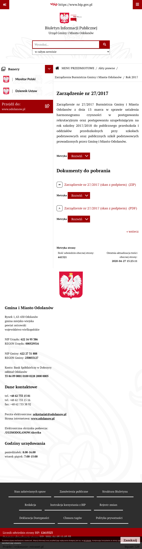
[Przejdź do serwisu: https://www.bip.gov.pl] (71, 4)
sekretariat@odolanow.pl (49, 414)
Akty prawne (106, 68)
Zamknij (130, 540)
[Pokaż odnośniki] (4, 4)
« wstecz (132, 231)
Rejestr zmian (108, 505)
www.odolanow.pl (43, 418)
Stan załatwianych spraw (30, 491)
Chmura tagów (72, 518)
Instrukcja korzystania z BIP (68, 505)
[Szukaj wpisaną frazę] (105, 44)
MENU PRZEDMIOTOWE (78, 68)
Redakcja (30, 505)
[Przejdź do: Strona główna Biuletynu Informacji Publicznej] (57, 68)
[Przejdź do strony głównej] (71, 25)
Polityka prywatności (109, 518)
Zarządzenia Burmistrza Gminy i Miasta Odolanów (88, 77)
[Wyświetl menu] (137, 4)
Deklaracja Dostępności (34, 518)
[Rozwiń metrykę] (79, 156)
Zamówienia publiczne (74, 491)
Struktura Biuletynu (115, 491)
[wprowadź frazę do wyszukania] (66, 44)
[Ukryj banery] (49, 69)
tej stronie (87, 540)
